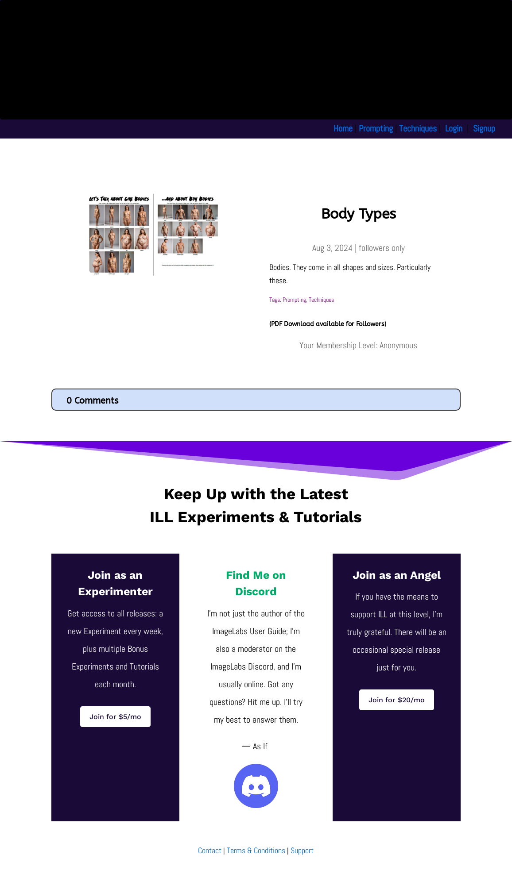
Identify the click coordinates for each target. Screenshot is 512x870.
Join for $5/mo (115, 716)
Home (343, 128)
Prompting (376, 128)
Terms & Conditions (256, 850)
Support (302, 850)
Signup (484, 128)
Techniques (418, 128)
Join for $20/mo (396, 700)
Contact (209, 850)
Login (453, 128)
